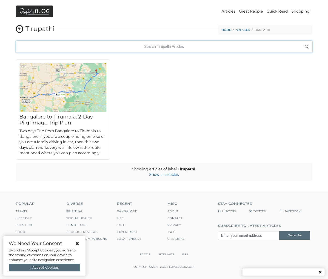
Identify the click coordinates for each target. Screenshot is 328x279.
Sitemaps (166, 254)
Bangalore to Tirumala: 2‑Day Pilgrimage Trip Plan (56, 120)
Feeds (145, 254)
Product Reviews (82, 232)
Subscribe (295, 235)
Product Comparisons (86, 238)
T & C (172, 232)
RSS (185, 254)
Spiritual (74, 211)
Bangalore (127, 211)
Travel (22, 211)
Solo (121, 225)
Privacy (174, 225)
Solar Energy (129, 238)
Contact (175, 218)
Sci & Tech (25, 225)
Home (226, 29)
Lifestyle (24, 218)
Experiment (127, 232)
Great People (251, 11)
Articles (228, 11)
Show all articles (164, 174)
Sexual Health (79, 218)
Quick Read (277, 11)
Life (120, 218)
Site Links (176, 238)
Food (21, 232)
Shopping (300, 11)
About (173, 211)
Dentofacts (77, 225)
